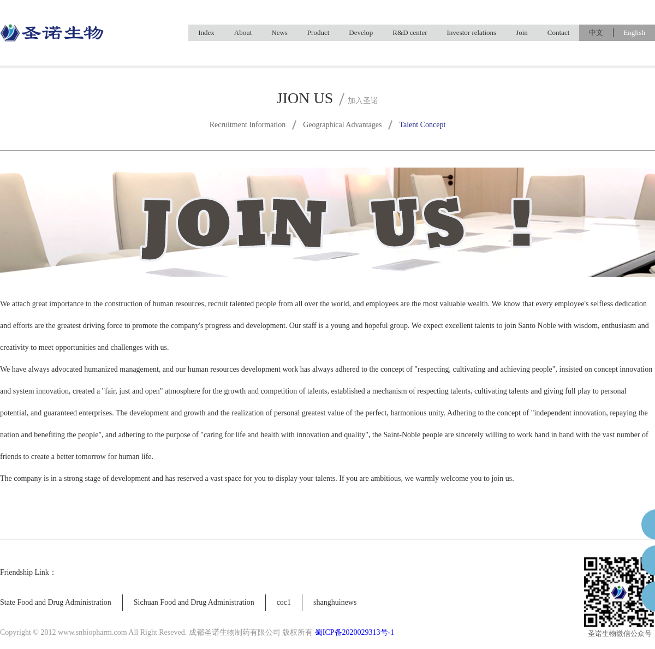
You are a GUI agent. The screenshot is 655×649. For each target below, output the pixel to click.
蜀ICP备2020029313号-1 (354, 632)
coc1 (284, 602)
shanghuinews (334, 602)
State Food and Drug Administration (55, 602)
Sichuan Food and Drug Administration (194, 602)
